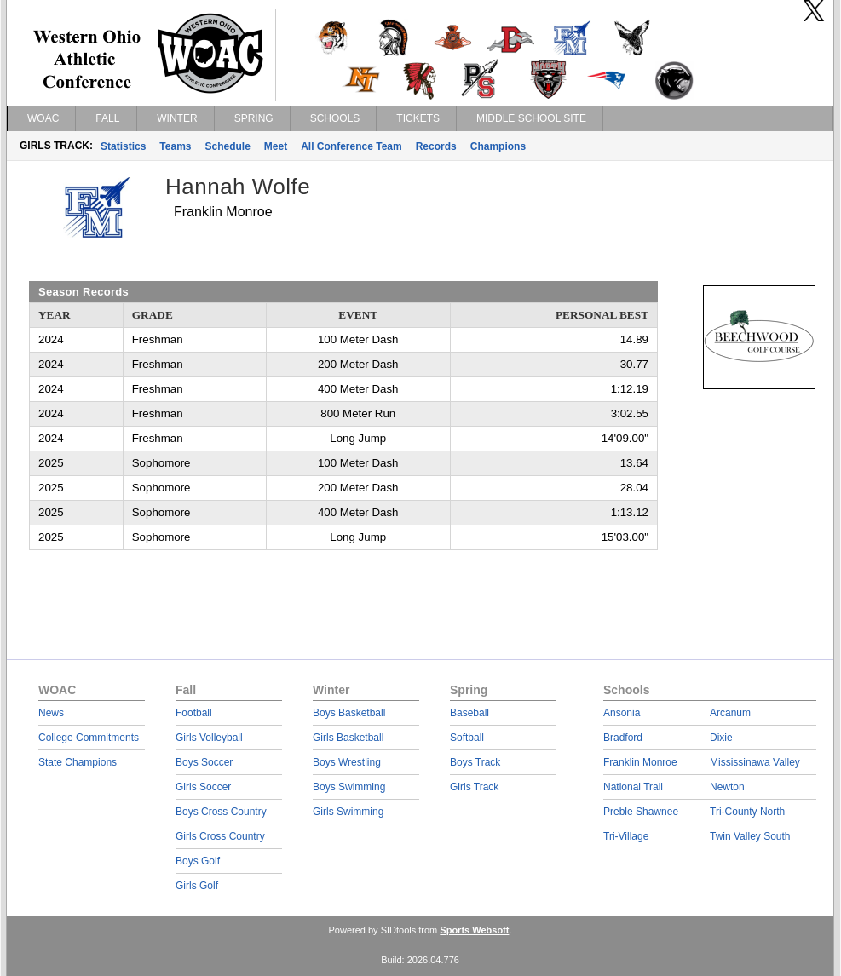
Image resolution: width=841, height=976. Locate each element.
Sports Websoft (474, 930)
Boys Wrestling (347, 762)
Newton (727, 787)
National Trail (633, 787)
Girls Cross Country (220, 836)
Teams (175, 146)
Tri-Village (625, 836)
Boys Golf (198, 861)
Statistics (123, 146)
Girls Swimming (348, 812)
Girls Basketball (348, 737)
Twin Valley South (750, 836)
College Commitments (88, 737)
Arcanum (730, 713)
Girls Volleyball (209, 737)
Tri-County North (747, 812)
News (51, 713)
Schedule (228, 146)
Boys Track (475, 762)
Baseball (469, 713)
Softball (467, 737)
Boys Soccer (204, 762)
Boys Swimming (349, 787)
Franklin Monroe (640, 762)
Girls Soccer (203, 787)
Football (194, 713)
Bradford (622, 737)
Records (436, 146)
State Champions (77, 762)
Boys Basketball (349, 713)
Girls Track (474, 787)
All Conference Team (351, 146)
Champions (498, 146)
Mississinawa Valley (755, 762)
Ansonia (621, 713)
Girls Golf (197, 886)
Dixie (721, 737)
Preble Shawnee (640, 812)
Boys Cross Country (221, 812)
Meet (275, 146)
